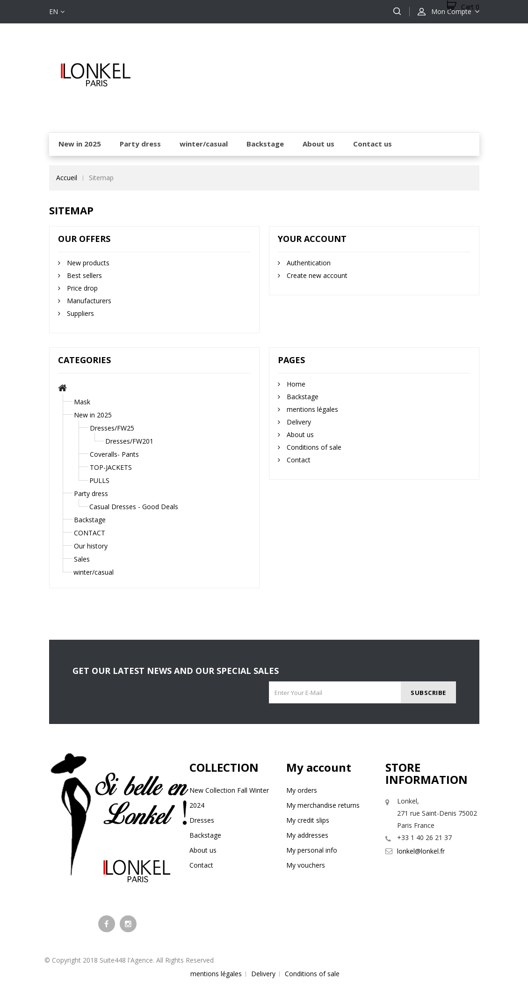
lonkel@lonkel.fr (421, 851)
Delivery (298, 421)
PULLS (99, 480)
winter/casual (93, 572)
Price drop (81, 288)
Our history (91, 545)
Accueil (66, 177)
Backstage (90, 519)
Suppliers (79, 313)
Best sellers (83, 275)
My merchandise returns (323, 805)
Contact (298, 459)
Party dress (91, 493)
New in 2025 (93, 414)
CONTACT (89, 532)
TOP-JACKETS (111, 467)
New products (87, 262)
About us (299, 434)
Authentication (308, 262)
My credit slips (307, 820)
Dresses (201, 820)
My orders (301, 790)
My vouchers (305, 865)
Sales (82, 559)
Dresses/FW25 (112, 428)
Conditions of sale (313, 447)
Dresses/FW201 (129, 441)
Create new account (316, 275)
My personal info (311, 850)
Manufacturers (88, 300)
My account (318, 767)
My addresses (307, 835)
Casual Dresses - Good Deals (133, 506)
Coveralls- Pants (114, 454)
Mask (82, 401)
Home (295, 384)
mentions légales (311, 409)
